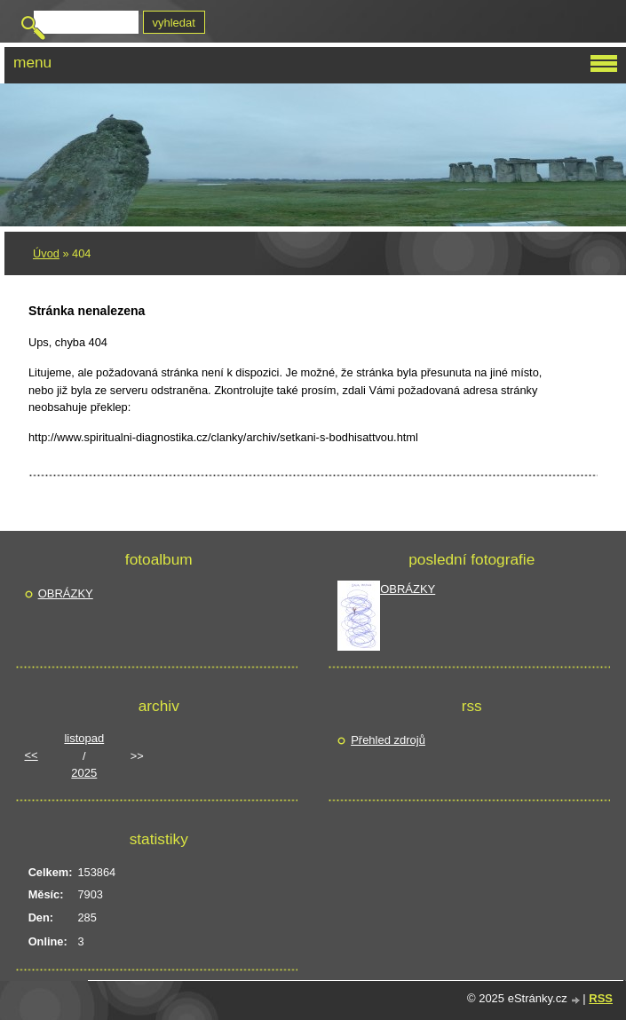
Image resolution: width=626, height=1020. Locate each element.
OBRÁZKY (65, 593)
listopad (84, 738)
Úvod (46, 253)
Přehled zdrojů (388, 740)
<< (31, 755)
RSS (601, 998)
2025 (84, 772)
